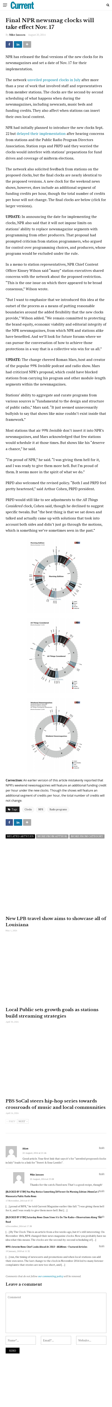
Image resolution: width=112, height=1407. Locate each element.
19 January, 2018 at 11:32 (18, 1257)
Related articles (20, 836)
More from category (87, 836)
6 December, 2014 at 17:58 (19, 1232)
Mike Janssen (17, 34)
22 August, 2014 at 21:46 (34, 1159)
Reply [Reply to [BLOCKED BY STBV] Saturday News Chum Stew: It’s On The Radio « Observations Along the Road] (101, 1222)
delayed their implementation (41, 133)
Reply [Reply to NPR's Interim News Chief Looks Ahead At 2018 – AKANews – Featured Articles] (101, 1251)
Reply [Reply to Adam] (101, 1153)
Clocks (28, 809)
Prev (11, 1128)
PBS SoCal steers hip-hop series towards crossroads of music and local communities (54, 1107)
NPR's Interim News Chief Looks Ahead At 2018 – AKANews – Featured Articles (46, 1252)
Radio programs (58, 809)
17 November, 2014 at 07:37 (19, 1206)
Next (22, 1128)
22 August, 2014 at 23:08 (42, 1185)
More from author (52, 836)
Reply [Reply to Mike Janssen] (101, 1179)
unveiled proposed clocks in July (53, 79)
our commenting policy (50, 1282)
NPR (40, 809)
